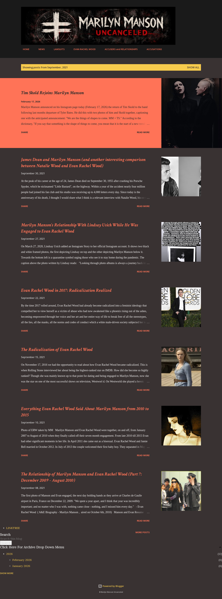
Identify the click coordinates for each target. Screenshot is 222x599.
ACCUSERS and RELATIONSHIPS (119, 49)
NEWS (40, 49)
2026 (9, 554)
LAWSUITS (57, 49)
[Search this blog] (107, 539)
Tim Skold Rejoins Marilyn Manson (52, 93)
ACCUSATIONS (152, 49)
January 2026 (21, 566)
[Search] (186, 9)
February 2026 (22, 560)
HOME (24, 49)
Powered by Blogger (111, 586)
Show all (193, 67)
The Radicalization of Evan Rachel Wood (57, 350)
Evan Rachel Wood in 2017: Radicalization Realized (66, 290)
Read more (143, 132)
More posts (143, 532)
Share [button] (24, 132)
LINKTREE (13, 528)
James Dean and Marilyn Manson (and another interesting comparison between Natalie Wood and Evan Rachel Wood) (83, 163)
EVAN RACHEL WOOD (83, 49)
